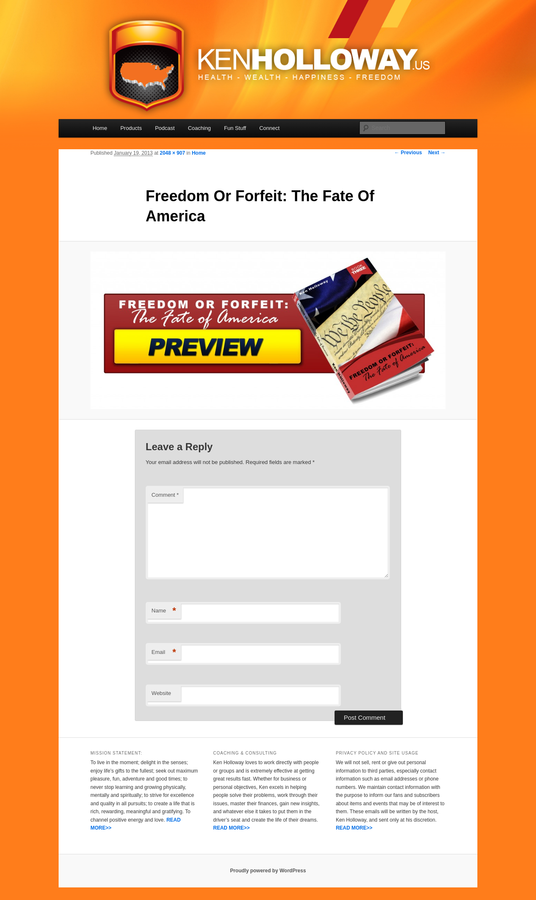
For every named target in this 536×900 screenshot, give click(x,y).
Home (100, 128)
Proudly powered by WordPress (268, 871)
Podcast (165, 128)
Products (131, 128)
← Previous (408, 153)
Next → (437, 153)
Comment (165, 495)
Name (164, 611)
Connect (269, 128)
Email (164, 652)
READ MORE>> (231, 828)
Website (161, 693)
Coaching (199, 128)
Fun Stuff (235, 128)
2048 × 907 (172, 153)
